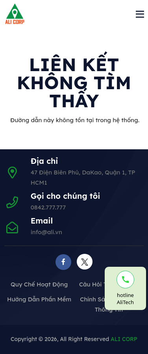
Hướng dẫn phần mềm (39, 299)
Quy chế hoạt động (39, 284)
